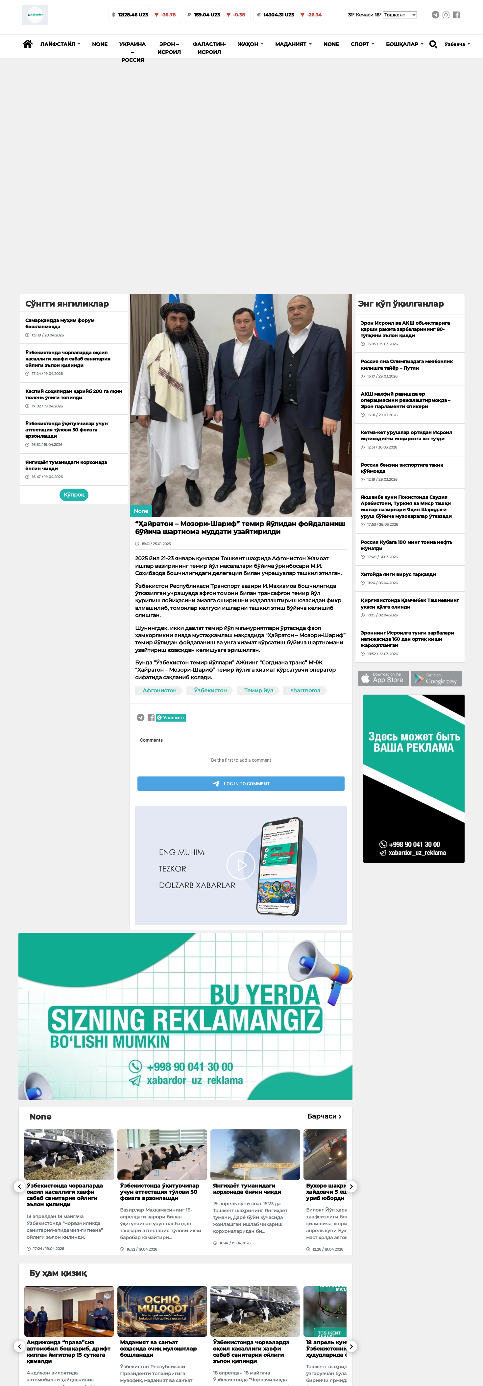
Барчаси (324, 1116)
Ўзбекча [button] (455, 44)
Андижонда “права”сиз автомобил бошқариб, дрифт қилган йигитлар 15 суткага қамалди (68, 1352)
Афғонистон (160, 690)
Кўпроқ (74, 495)
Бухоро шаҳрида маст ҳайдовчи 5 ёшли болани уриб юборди (342, 1192)
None (100, 44)
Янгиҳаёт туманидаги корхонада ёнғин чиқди (247, 1189)
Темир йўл (258, 690)
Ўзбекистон (210, 690)
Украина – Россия (132, 52)
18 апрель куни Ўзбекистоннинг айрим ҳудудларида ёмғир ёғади (343, 1348)
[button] (60, 44)
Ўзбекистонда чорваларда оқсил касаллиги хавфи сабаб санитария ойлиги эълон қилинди (65, 1195)
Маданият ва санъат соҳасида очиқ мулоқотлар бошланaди (158, 1348)
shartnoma (306, 690)
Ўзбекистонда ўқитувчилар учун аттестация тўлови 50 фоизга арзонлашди (159, 1192)
